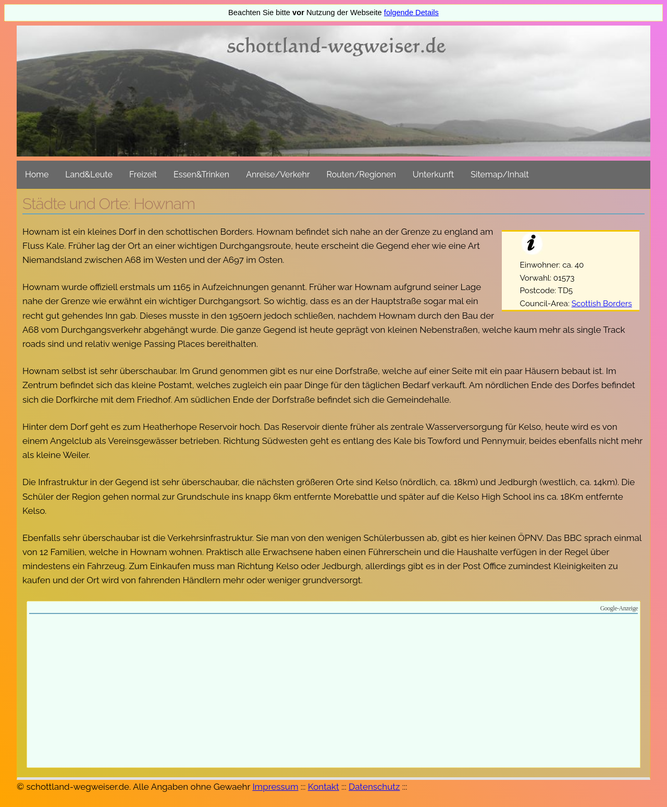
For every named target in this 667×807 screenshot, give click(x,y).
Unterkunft (433, 174)
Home (36, 174)
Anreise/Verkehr (278, 174)
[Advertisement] (333, 692)
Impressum (275, 786)
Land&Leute (89, 174)
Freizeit (143, 174)
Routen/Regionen (361, 174)
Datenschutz (374, 786)
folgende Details (411, 12)
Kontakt (323, 786)
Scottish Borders (602, 303)
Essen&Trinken (201, 174)
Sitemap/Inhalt (500, 174)
